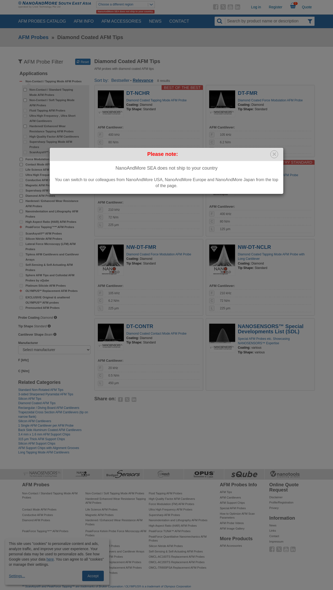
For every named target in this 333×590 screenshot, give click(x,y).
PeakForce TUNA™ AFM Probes (170, 531)
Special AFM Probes (233, 508)
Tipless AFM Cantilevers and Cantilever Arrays (52, 257)
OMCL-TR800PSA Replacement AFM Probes (177, 567)
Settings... (17, 576)
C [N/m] (23, 371)
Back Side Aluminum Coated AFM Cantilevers (49, 430)
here (50, 559)
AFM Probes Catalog (42, 21)
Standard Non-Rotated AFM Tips (40, 390)
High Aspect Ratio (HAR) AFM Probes (50, 221)
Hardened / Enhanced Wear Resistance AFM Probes (51, 203)
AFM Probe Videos (232, 523)
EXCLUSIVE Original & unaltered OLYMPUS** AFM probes (47, 300)
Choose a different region (126, 4)
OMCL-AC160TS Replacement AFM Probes (177, 556)
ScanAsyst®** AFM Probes (47, 152)
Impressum (276, 541)
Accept (93, 576)
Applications (34, 73)
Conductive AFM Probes (42, 180)
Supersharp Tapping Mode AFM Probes (50, 144)
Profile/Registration (281, 502)
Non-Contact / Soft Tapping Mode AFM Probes (51, 103)
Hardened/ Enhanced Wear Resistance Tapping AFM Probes (51, 129)
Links (272, 530)
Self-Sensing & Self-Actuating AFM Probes (49, 267)
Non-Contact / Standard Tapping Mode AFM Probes (51, 92)
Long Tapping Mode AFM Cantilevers (43, 452)
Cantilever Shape (30, 334)
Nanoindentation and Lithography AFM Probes (51, 214)
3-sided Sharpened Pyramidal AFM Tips (45, 394)
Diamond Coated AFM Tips (36, 403)
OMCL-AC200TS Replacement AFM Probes (177, 562)
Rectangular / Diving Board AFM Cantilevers (48, 408)
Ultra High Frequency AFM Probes (48, 174)
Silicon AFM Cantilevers (34, 421)
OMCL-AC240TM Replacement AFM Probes (113, 567)
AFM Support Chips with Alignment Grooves (48, 448)
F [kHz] (23, 360)
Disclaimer (276, 497)
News (155, 21)
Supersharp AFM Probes (42, 190)
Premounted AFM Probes (42, 307)
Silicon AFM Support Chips (36, 443)
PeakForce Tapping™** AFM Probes (45, 531)
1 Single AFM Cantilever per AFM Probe (46, 425)
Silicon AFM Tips (29, 399)
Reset (83, 62)
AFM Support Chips (232, 502)
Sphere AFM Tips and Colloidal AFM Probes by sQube (49, 278)
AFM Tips (226, 492)
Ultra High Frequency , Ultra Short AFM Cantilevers (52, 118)
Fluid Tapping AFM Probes (47, 110)
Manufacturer (28, 343)
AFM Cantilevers (230, 497)
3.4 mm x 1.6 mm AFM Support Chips (44, 434)
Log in (256, 7)
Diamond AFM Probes (40, 195)
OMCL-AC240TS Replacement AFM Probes (113, 562)
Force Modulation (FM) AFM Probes (49, 159)
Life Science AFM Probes (42, 169)
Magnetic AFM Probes (40, 185)
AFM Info (83, 21)
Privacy (274, 507)
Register (275, 7)
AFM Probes (33, 37)
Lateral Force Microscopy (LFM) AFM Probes (50, 246)
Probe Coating (29, 317)
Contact (179, 21)
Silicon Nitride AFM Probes (43, 238)
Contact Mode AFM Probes (43, 164)
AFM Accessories (121, 21)
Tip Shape (25, 326)
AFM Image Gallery (232, 528)
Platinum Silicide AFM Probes (45, 285)
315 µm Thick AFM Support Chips (41, 439)
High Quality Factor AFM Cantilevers (54, 136)
